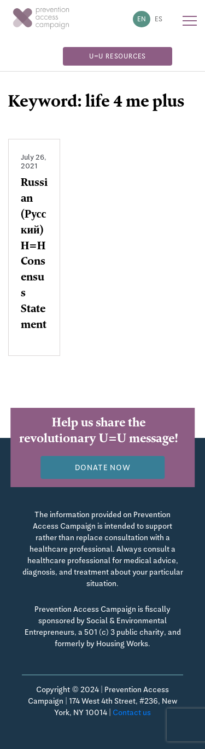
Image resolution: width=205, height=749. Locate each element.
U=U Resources (117, 56)
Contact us (132, 712)
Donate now (103, 467)
